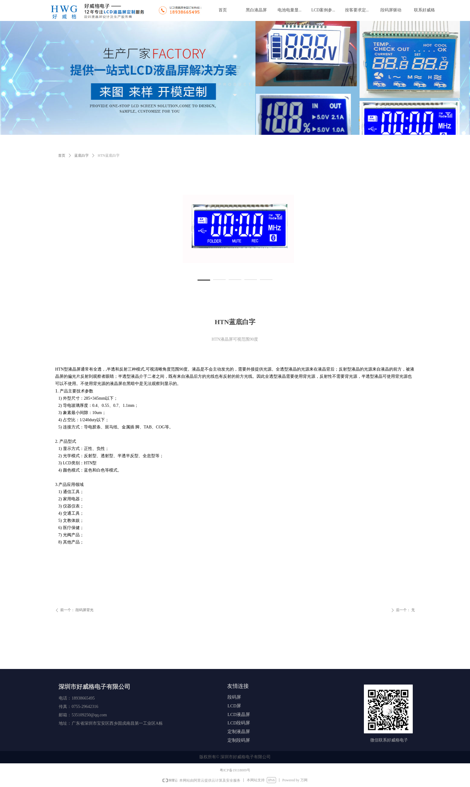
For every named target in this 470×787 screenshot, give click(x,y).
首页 (61, 155)
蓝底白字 (81, 155)
